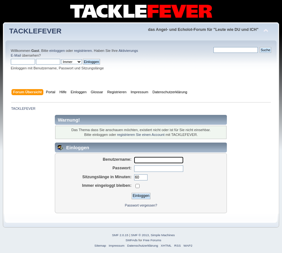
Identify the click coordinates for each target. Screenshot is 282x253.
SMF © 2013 (140, 235)
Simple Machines (163, 235)
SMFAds (132, 240)
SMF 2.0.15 (120, 235)
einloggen (57, 51)
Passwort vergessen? (141, 205)
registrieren (83, 51)
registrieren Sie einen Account (140, 135)
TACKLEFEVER (35, 31)
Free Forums (152, 240)
